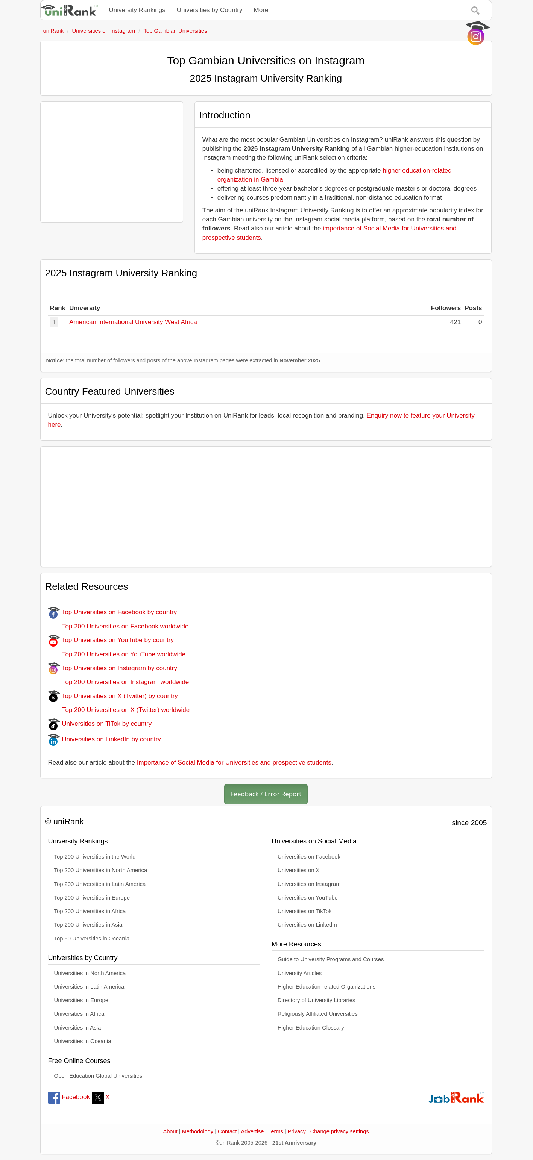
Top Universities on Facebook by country (112, 612)
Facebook (69, 1097)
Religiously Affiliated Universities (318, 1014)
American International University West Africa (133, 322)
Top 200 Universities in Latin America (100, 884)
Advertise (252, 1131)
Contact (227, 1131)
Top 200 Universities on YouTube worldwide (117, 654)
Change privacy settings (339, 1131)
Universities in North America (90, 973)
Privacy (297, 1131)
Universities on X (299, 870)
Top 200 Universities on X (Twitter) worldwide (119, 709)
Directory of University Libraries (316, 1000)
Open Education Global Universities (98, 1076)
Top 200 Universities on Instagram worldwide (118, 682)
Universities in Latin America (89, 987)
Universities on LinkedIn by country (104, 739)
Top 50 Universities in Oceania (92, 939)
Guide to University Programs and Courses (331, 959)
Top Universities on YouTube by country (111, 640)
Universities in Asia (77, 1028)
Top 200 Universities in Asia (88, 925)
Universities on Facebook (309, 857)
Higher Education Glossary (311, 1028)
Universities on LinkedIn (307, 925)
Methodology (198, 1131)
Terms (275, 1131)
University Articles (300, 973)
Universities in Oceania (82, 1041)
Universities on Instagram (309, 884)
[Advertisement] (111, 162)
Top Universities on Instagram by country (113, 668)
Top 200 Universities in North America (100, 870)
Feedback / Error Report (266, 793)
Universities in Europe (81, 1000)
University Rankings (137, 10)
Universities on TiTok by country (100, 723)
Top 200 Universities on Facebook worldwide (118, 626)
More (261, 10)
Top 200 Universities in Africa (90, 911)
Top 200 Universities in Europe (92, 898)
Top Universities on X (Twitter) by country (113, 696)
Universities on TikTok (305, 911)
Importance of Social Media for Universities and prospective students (234, 762)
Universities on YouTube (308, 898)
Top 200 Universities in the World (95, 857)
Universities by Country (210, 10)
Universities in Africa (79, 1014)
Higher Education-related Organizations (326, 987)
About (170, 1131)
